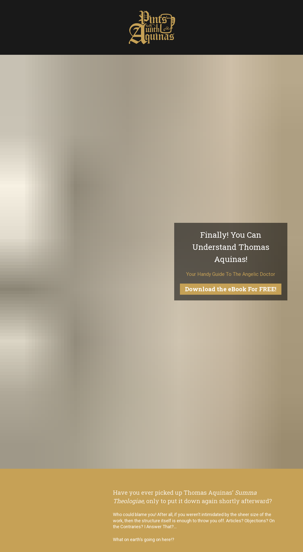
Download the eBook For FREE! (230, 289)
